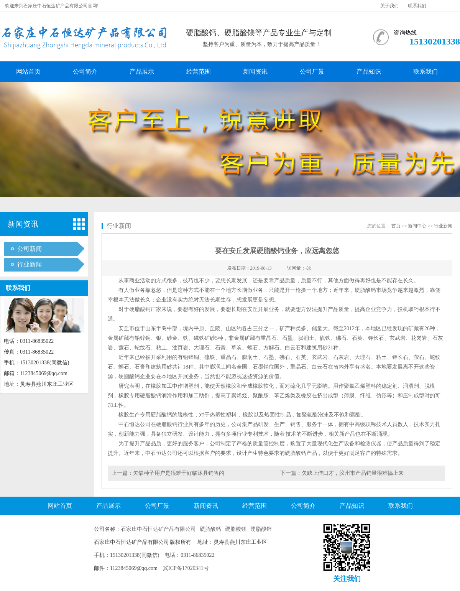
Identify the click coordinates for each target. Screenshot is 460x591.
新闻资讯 (255, 71)
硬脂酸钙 (210, 529)
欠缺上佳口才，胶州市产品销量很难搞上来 (353, 473)
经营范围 (198, 71)
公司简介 (85, 71)
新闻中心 (417, 226)
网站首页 (28, 71)
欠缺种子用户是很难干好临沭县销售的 (178, 473)
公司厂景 (312, 71)
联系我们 (417, 5)
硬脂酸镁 (235, 529)
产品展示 (142, 71)
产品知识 (368, 71)
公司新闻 (29, 248)
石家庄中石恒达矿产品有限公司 (158, 529)
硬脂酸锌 (261, 529)
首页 (396, 226)
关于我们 (389, 5)
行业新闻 (29, 264)
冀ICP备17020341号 (186, 568)
